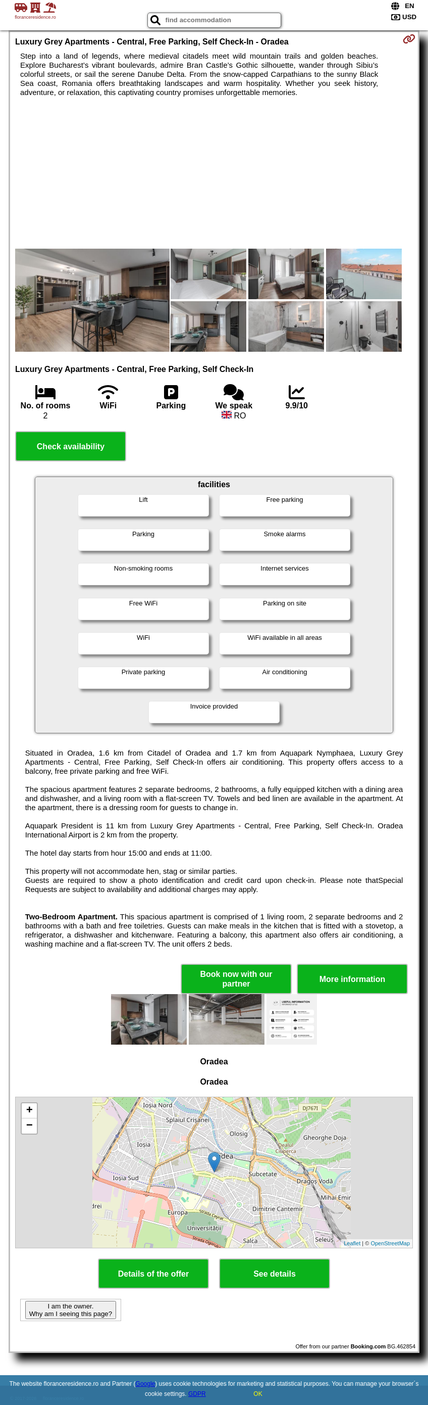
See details (274, 1274)
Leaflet (352, 1243)
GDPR (197, 1393)
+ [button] (29, 1110)
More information (352, 979)
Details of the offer (153, 1274)
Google (145, 1383)
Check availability (70, 446)
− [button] (29, 1126)
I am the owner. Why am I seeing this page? (70, 1310)
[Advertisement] (214, 173)
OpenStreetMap (390, 1243)
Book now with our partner (236, 979)
